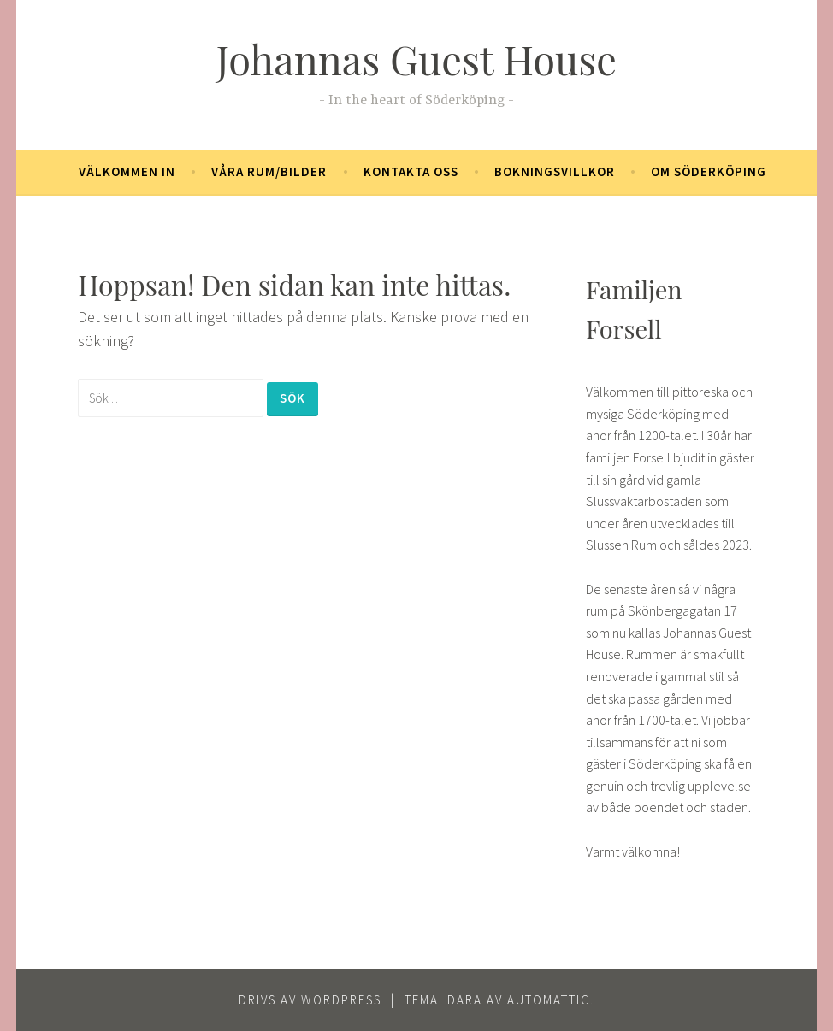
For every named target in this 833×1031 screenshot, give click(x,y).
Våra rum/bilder (269, 171)
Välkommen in (127, 171)
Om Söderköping (708, 171)
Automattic (548, 1000)
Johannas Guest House (416, 58)
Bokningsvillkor (554, 171)
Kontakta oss (410, 171)
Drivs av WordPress (310, 1000)
